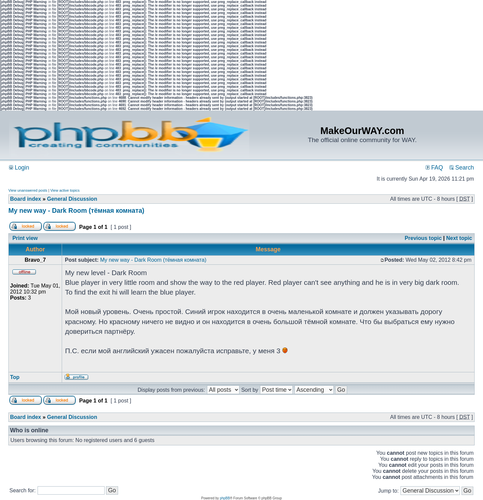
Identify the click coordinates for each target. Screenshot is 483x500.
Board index (25, 199)
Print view (25, 238)
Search (461, 167)
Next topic (459, 238)
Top (14, 377)
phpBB (225, 498)
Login (19, 167)
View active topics (64, 190)
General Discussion (72, 199)
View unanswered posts (27, 190)
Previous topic (423, 238)
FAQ (434, 167)
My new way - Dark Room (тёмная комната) (76, 210)
